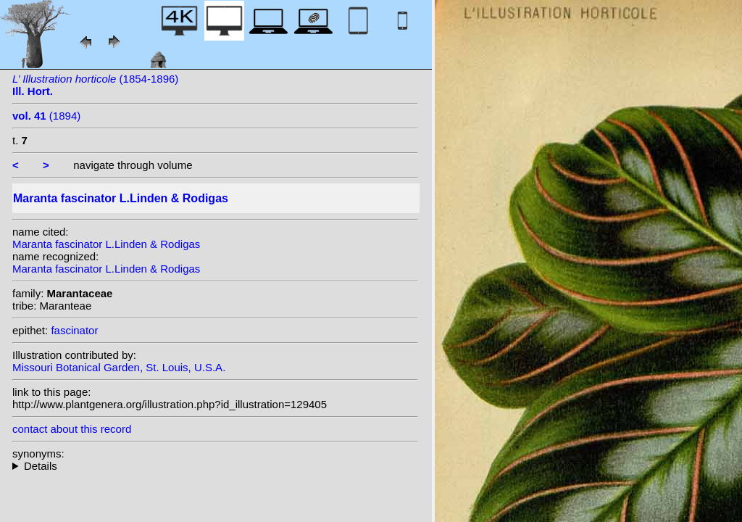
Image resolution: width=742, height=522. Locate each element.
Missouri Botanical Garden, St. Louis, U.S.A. (118, 367)
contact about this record (71, 429)
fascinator (74, 330)
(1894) (46, 115)
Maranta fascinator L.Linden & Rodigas (106, 244)
